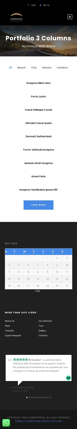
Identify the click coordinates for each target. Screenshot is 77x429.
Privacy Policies (51, 421)
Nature (46, 67)
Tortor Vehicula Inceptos (38, 149)
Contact (43, 335)
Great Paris (38, 176)
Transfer (9, 330)
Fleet (7, 325)
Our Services (45, 320)
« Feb (37, 291)
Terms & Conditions (28, 421)
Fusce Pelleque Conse (38, 110)
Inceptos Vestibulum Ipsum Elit (38, 189)
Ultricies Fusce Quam (38, 123)
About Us (9, 320)
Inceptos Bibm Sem (38, 83)
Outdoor (62, 67)
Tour (41, 325)
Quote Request (13, 335)
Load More (38, 205)
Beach (22, 67)
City (34, 67)
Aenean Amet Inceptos (38, 163)
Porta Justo (38, 96)
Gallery (42, 330)
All (10, 67)
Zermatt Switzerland (38, 136)
